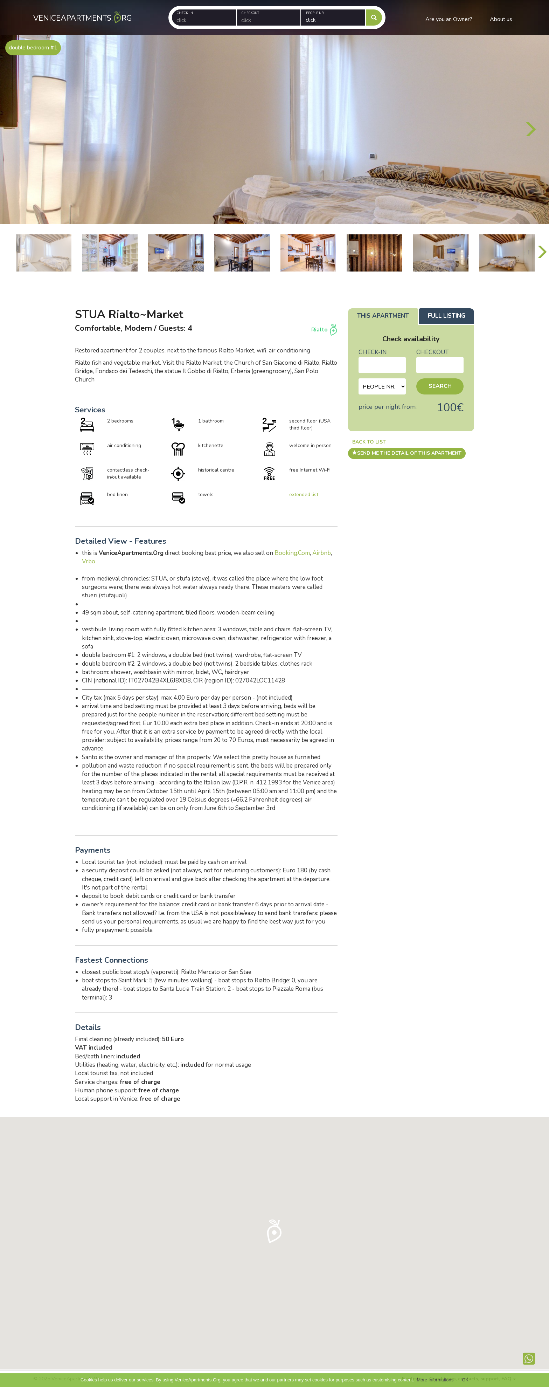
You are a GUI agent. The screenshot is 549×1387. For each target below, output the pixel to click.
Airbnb (321, 553)
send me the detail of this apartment (406, 453)
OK (465, 1379)
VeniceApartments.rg (80, 11)
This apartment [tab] (383, 316)
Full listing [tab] (446, 316)
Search (440, 386)
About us (501, 19)
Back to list (369, 442)
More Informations (435, 1379)
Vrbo (88, 561)
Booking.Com (292, 553)
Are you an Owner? (448, 19)
